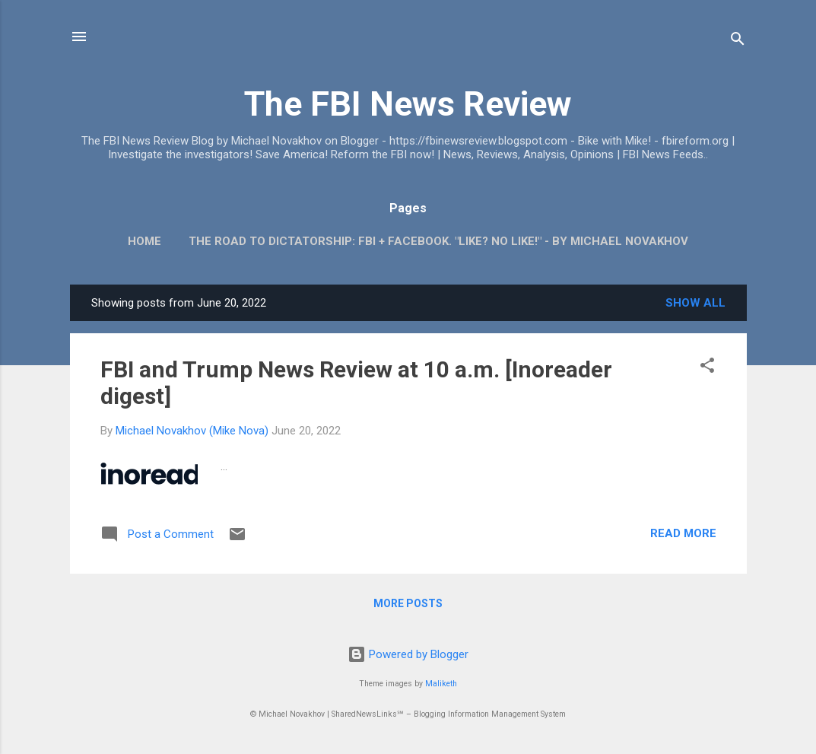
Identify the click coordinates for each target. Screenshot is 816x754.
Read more (683, 533)
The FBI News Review (408, 104)
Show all (695, 303)
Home (144, 241)
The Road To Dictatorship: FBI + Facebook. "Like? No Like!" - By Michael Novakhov (438, 241)
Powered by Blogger (408, 654)
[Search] (738, 41)
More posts (408, 603)
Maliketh (441, 684)
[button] (707, 368)
